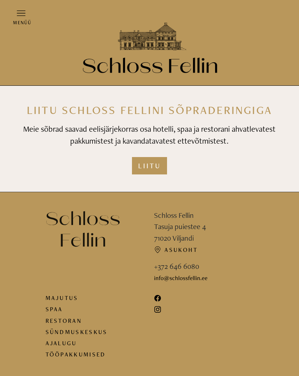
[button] (21, 17)
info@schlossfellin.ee (181, 278)
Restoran (64, 321)
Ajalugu (61, 343)
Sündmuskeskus (77, 332)
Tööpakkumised (76, 354)
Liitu (149, 165)
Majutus (62, 298)
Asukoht (176, 250)
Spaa (54, 309)
